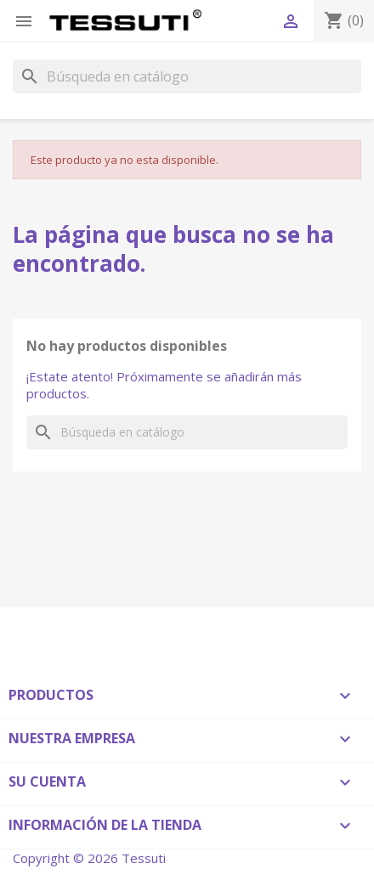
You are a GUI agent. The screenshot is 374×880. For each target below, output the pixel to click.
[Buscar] (187, 76)
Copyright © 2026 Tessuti (89, 857)
